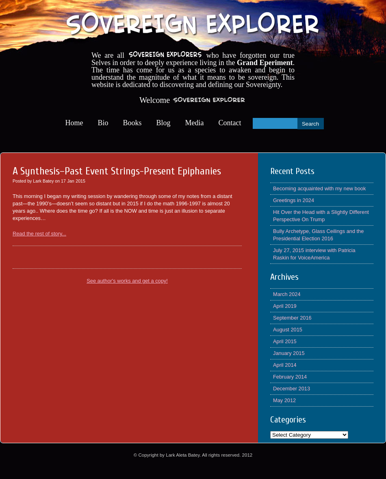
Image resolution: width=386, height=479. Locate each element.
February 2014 (290, 377)
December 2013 (291, 388)
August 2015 (287, 330)
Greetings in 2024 (293, 200)
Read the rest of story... (39, 234)
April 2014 (285, 365)
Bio (103, 123)
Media (194, 123)
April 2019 (285, 306)
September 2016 (292, 318)
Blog (163, 123)
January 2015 (289, 353)
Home (74, 123)
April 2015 (285, 341)
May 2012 (284, 400)
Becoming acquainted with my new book (319, 188)
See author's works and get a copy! (127, 281)
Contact (230, 123)
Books (132, 123)
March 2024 (287, 294)
